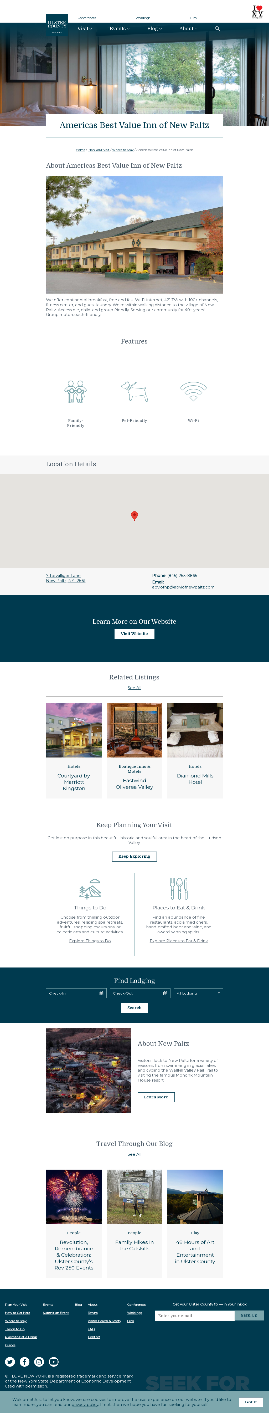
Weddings (143, 18)
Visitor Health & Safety (104, 1320)
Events (118, 28)
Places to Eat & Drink (21, 1337)
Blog (152, 28)
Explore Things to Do (90, 940)
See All (134, 687)
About (186, 28)
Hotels (74, 766)
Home (80, 150)
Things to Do (14, 1328)
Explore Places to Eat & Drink (179, 940)
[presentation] (195, 1330)
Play (195, 1232)
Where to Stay (123, 150)
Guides (10, 1345)
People (74, 1232)
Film (193, 18)
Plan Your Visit (99, 150)
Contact (94, 1337)
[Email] (195, 1315)
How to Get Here (17, 1312)
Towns (93, 1312)
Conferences (86, 18)
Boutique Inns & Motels (135, 769)
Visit (82, 28)
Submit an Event (56, 1312)
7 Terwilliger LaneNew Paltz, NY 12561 (65, 578)
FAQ (91, 1328)
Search (134, 1007)
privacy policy (84, 1404)
